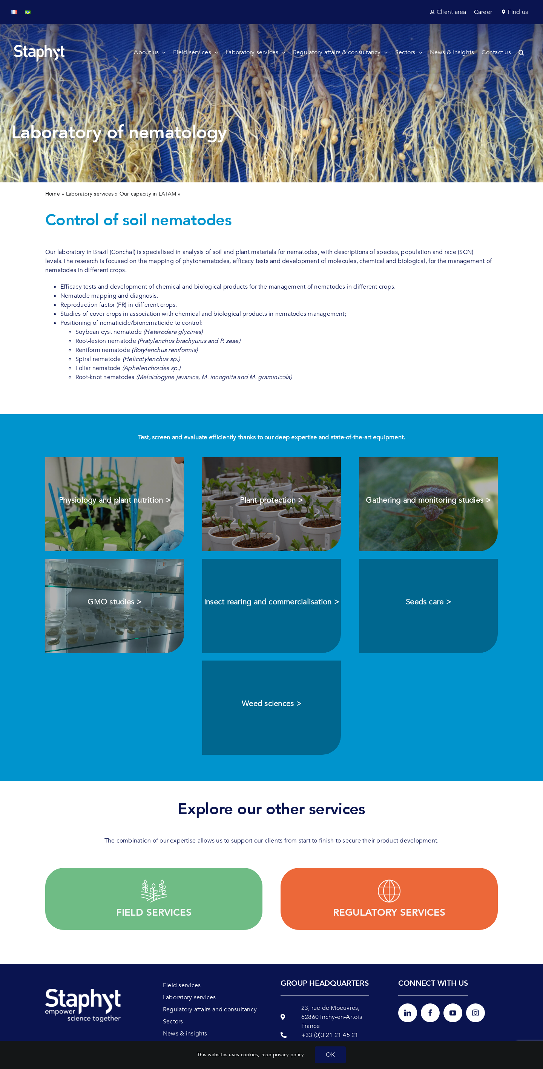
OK (330, 1055)
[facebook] (430, 1012)
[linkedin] (407, 1012)
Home (52, 193)
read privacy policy (282, 1054)
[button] (525, 52)
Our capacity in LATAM (148, 193)
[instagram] (475, 1012)
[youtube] (452, 1012)
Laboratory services (90, 193)
